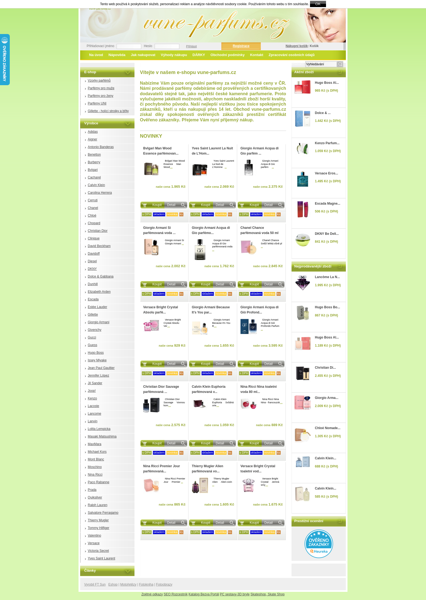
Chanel (93, 208)
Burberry (94, 162)
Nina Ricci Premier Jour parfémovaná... (161, 468)
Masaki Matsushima (102, 436)
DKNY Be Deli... (327, 234)
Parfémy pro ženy (100, 96)
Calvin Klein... (325, 458)
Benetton (94, 154)
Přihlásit (191, 46)
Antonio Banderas (101, 147)
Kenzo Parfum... (327, 143)
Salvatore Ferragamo (103, 513)
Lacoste (93, 406)
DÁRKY (199, 55)
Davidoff (94, 254)
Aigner (92, 139)
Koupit (157, 205)
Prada (92, 490)
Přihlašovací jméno (100, 46)
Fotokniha (146, 584)
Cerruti (93, 200)
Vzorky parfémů (99, 80)
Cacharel (94, 177)
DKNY (92, 269)
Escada (93, 299)
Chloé (92, 215)
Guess (92, 345)
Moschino (95, 467)
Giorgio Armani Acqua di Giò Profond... (259, 309)
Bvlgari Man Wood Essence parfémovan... (160, 150)
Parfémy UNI (97, 103)
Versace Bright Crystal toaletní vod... (257, 468)
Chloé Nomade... (327, 428)
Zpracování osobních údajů (292, 55)
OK (318, 4)
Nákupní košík (297, 46)
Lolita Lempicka (99, 429)
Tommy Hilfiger (98, 528)
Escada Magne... (327, 203)
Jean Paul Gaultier (101, 368)
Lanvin (92, 421)
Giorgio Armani (98, 322)
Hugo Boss (96, 353)
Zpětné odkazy (152, 594)
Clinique (93, 238)
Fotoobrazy (164, 584)
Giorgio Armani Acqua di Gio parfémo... (211, 230)
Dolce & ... (323, 113)
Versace (93, 543)
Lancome (94, 414)
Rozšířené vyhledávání (287, 64)
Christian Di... (325, 368)
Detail (171, 205)
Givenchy (94, 330)
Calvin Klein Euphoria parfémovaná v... (208, 389)
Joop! (92, 391)
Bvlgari (93, 170)
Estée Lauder (97, 307)
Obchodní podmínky (228, 55)
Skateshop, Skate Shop (267, 594)
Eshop (113, 584)
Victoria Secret (98, 551)
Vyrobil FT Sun (95, 584)
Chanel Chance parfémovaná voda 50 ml (259, 230)
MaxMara (94, 444)
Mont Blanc (96, 459)
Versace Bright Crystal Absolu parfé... (160, 309)
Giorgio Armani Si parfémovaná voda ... (159, 230)
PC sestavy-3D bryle (234, 594)
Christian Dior (98, 231)
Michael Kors (97, 452)
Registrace (241, 46)
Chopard (94, 223)
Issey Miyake (97, 360)
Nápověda (116, 55)
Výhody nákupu (174, 55)
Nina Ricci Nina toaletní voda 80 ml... (258, 389)
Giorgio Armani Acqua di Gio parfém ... (259, 150)
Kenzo (92, 398)
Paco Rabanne (98, 482)
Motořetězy (128, 584)
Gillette (93, 314)
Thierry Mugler (98, 520)
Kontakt (256, 55)
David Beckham (99, 246)
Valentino (94, 535)
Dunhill (93, 284)
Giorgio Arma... (326, 398)
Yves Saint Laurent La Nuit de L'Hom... (212, 150)
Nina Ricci (95, 474)
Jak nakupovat (143, 55)
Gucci (92, 337)
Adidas (93, 132)
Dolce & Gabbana (101, 276)
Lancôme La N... (327, 277)
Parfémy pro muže (101, 88)
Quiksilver (95, 497)
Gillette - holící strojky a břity (108, 111)
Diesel (92, 261)
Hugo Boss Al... (327, 83)
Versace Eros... (326, 173)
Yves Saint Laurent (101, 558)
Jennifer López (98, 375)
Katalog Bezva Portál (204, 594)
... (171, 167)
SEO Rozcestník (176, 594)
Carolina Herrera (100, 193)
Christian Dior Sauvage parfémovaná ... (161, 389)
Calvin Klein (96, 185)
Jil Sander (95, 383)
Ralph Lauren (97, 505)
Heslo (148, 46)
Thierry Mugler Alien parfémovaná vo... (207, 468)
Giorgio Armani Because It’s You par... (211, 309)
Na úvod (96, 55)
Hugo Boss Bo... (327, 307)
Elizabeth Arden (99, 292)
